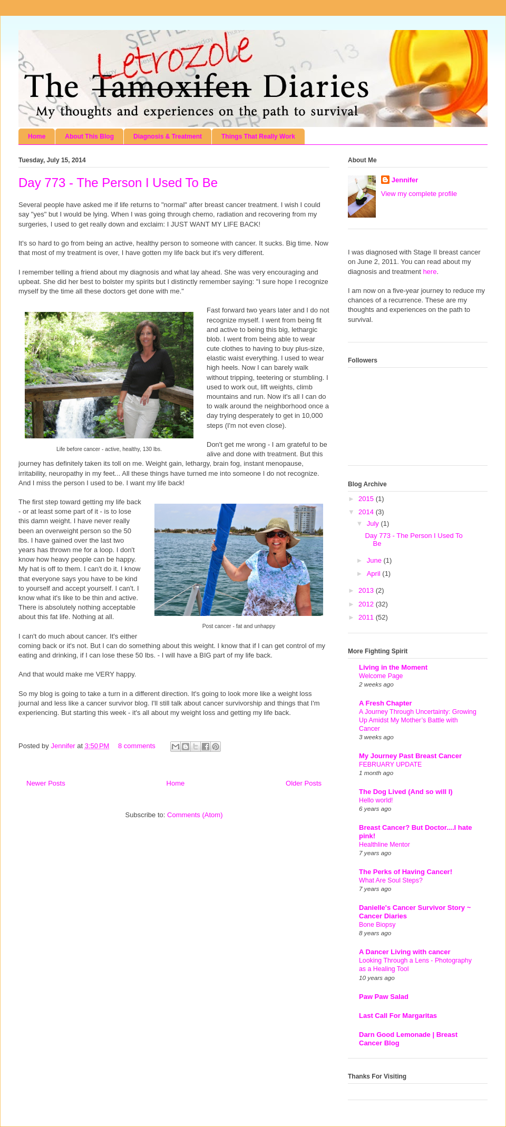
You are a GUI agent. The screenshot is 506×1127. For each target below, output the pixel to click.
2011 (367, 617)
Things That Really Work (258, 136)
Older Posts (304, 783)
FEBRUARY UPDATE (390, 764)
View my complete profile (419, 194)
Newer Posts (45, 783)
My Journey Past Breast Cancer (410, 756)
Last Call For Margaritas (398, 1016)
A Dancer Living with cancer (405, 952)
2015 (367, 499)
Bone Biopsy (377, 924)
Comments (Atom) (194, 815)
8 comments (136, 746)
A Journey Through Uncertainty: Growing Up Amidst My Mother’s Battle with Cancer (417, 720)
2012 (367, 604)
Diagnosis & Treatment (167, 136)
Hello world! (376, 800)
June (375, 560)
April (375, 573)
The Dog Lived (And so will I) (406, 792)
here (429, 272)
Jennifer (64, 746)
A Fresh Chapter (385, 703)
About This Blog (89, 136)
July (374, 523)
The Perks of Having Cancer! (405, 872)
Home (36, 136)
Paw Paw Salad (383, 997)
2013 (367, 590)
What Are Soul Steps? (391, 880)
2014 (367, 512)
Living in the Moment (393, 667)
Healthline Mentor (384, 844)
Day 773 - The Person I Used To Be (118, 182)
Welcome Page (381, 676)
